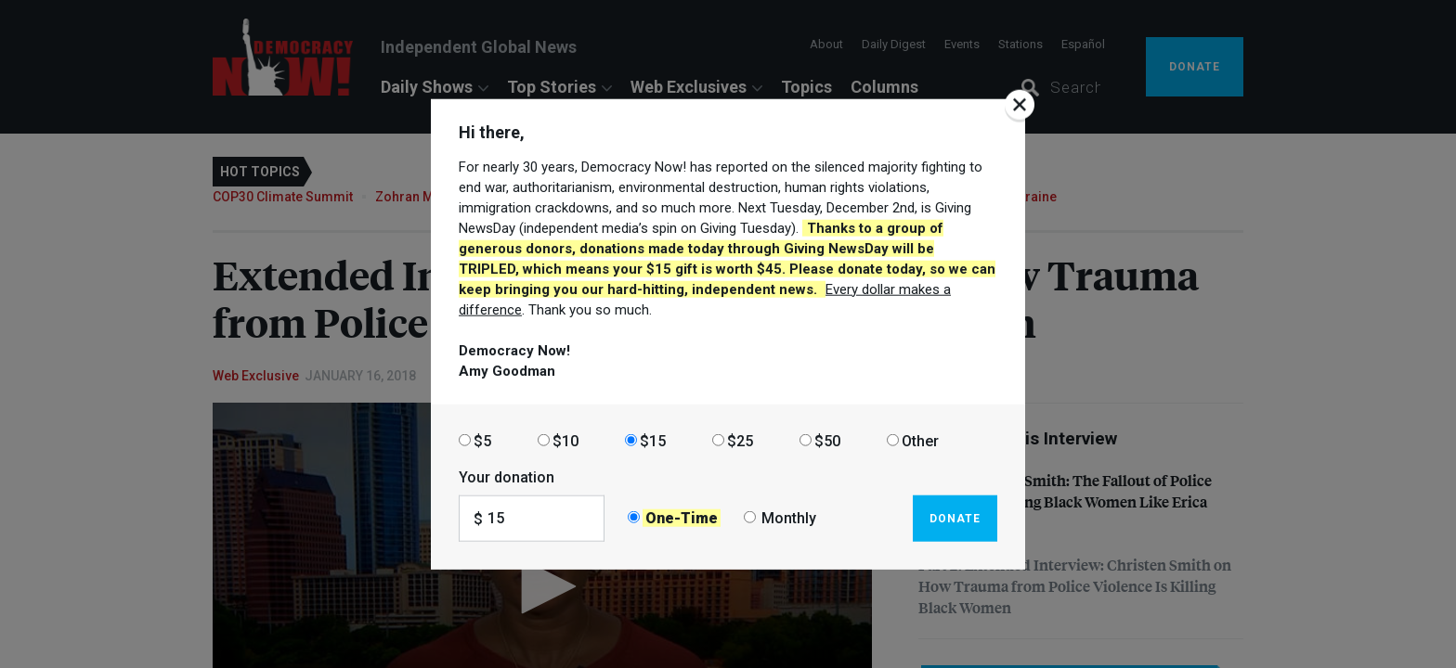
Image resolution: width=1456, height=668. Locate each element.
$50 (827, 440)
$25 (740, 440)
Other (920, 440)
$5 (482, 440)
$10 (565, 440)
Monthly (788, 518)
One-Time (681, 518)
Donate (955, 517)
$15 (653, 440)
